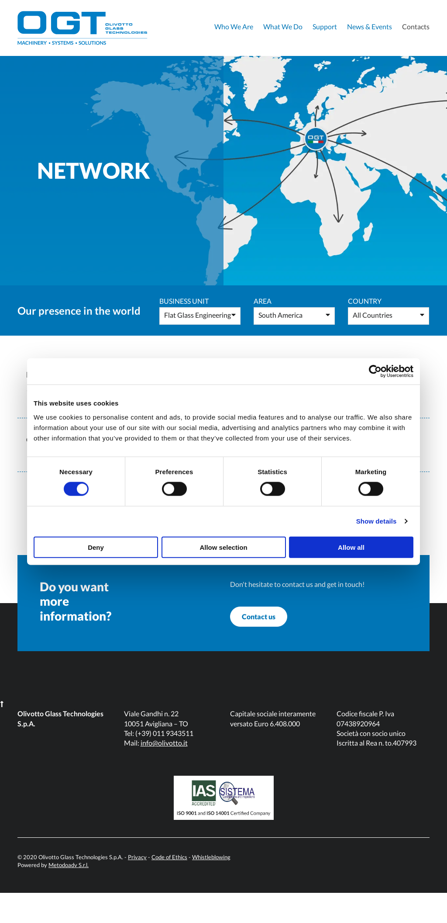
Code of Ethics (169, 887)
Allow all (351, 547)
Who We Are (233, 26)
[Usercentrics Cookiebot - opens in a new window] (375, 371)
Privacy (137, 887)
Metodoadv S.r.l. (68, 895)
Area (263, 301)
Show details (376, 521)
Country (365, 301)
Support (325, 26)
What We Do (283, 26)
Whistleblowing (211, 887)
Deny (96, 547)
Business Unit (184, 301)
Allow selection (223, 547)
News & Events (369, 26)
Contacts (416, 26)
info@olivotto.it (164, 773)
